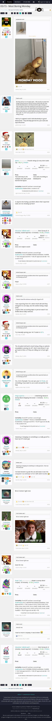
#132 (48, 428)
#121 (48, 89)
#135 (48, 504)
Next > (29, 13)
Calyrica (6, 240)
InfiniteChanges (6, 211)
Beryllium (23, 713)
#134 (48, 480)
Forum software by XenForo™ (26, 706)
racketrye (6, 656)
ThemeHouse (35, 708)
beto (6, 143)
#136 (48, 548)
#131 (48, 387)
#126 (48, 263)
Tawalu (6, 405)
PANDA (25, 162)
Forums (9, 2)
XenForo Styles (24, 711)
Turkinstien (6, 522)
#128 (48, 314)
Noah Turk (18, 580)
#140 (48, 678)
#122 (48, 125)
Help (29, 713)
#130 (48, 356)
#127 (48, 284)
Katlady (6, 305)
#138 (48, 615)
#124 (48, 193)
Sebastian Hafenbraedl (22, 231)
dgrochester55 (6, 170)
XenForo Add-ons (15, 711)
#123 (48, 152)
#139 (48, 638)
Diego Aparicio (19, 396)
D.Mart (6, 590)
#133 (48, 450)
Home (3, 2)
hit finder (43, 381)
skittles (6, 28)
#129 (48, 334)
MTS (42, 332)
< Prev (2, 13)
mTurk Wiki (26, 2)
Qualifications (19, 188)
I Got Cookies (6, 500)
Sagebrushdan (6, 380)
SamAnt (17, 480)
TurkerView (40, 191)
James (17, 161)
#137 (48, 567)
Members (17, 2)
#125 (48, 215)
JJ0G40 (6, 107)
